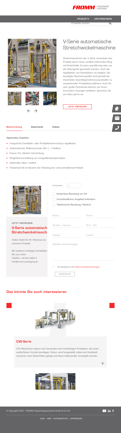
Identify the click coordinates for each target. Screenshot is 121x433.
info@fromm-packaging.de (26, 261)
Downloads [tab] (37, 127)
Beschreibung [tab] (14, 127)
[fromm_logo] (24, 7)
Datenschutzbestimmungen (67, 275)
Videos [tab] (56, 127)
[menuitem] (83, 18)
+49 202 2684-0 (30, 257)
